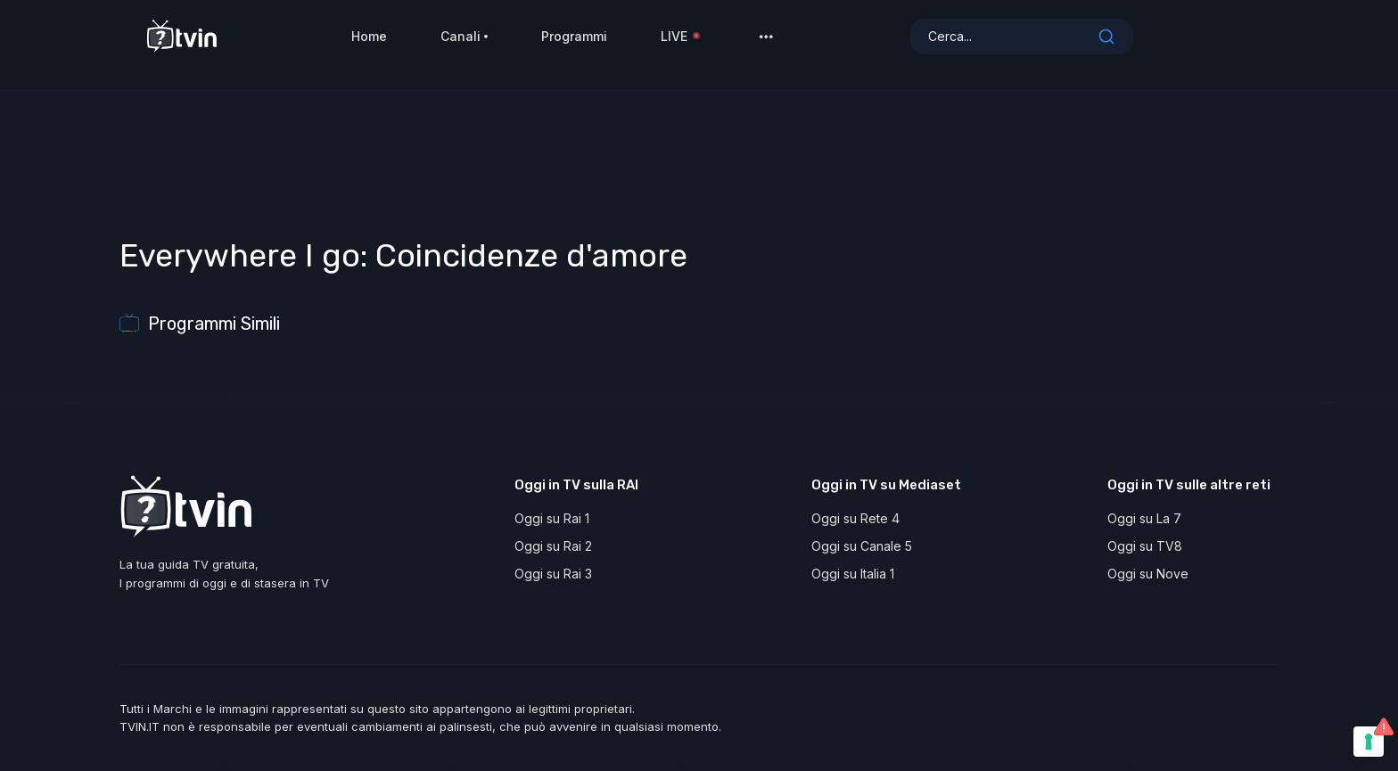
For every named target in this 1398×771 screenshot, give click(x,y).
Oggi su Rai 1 (551, 518)
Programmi (574, 44)
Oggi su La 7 (1144, 518)
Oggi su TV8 (1144, 546)
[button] (766, 44)
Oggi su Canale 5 (861, 546)
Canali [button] (464, 44)
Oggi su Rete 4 (855, 518)
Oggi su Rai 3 (553, 573)
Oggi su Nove (1147, 573)
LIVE (681, 44)
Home (369, 44)
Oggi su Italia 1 (852, 573)
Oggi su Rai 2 (553, 546)
